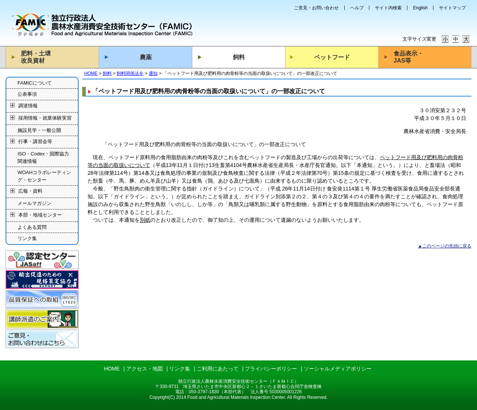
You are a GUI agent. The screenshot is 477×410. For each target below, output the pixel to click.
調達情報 (28, 105)
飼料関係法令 (130, 73)
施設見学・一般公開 (39, 130)
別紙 (145, 220)
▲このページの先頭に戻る (444, 246)
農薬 (146, 57)
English (420, 7)
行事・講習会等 (35, 142)
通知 (153, 73)
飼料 (239, 57)
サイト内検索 (388, 7)
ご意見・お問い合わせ (316, 7)
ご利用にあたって (217, 369)
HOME (91, 73)
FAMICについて (35, 83)
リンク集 (27, 238)
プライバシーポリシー (271, 369)
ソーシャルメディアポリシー (338, 369)
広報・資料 (30, 191)
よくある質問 (32, 227)
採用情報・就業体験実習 (45, 118)
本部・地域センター (40, 215)
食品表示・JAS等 (408, 57)
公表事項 (27, 94)
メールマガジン (34, 203)
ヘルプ (357, 7)
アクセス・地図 (144, 369)
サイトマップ (452, 7)
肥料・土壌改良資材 (36, 57)
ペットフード (332, 57)
